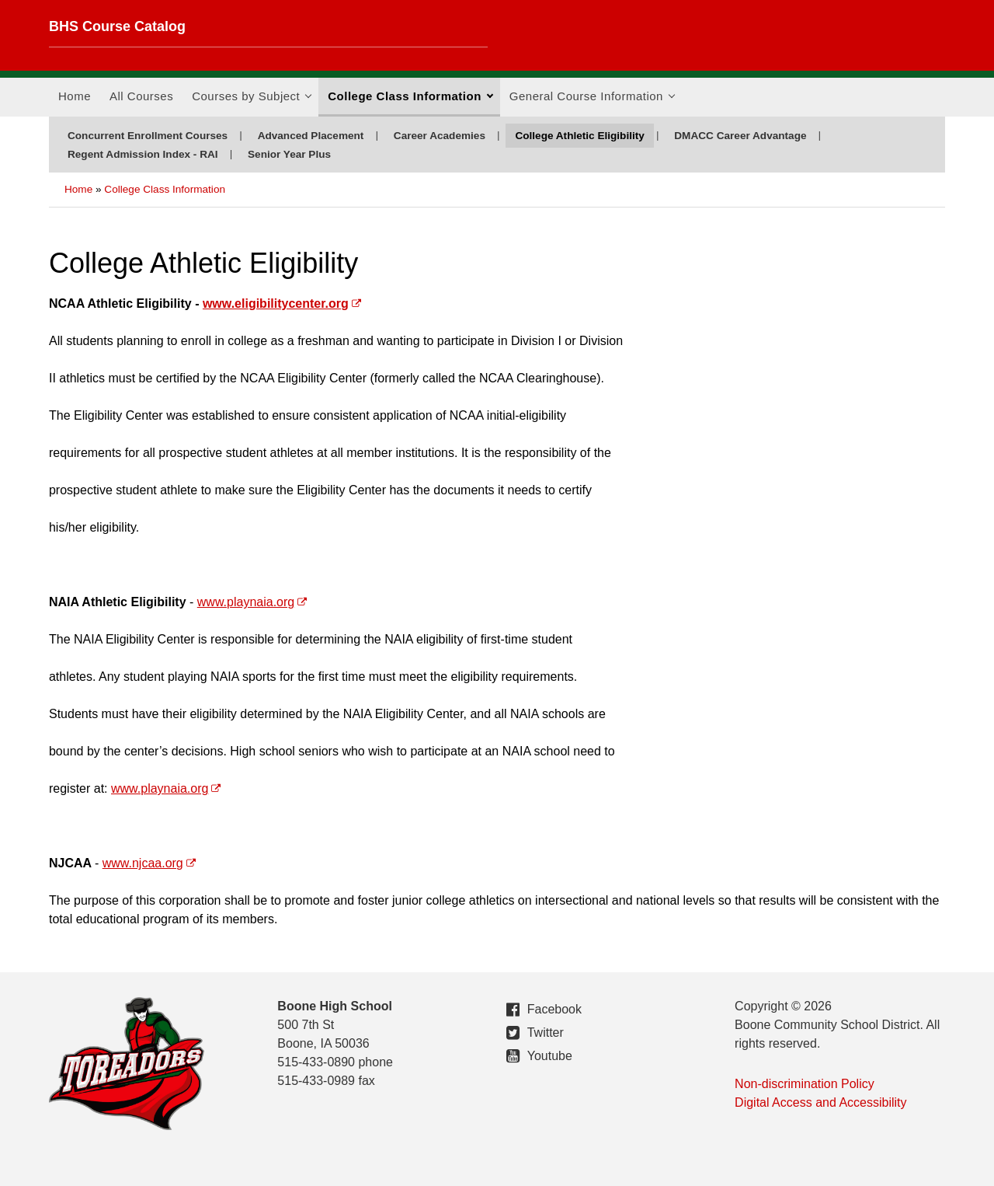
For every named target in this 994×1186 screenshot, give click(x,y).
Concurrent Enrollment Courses (148, 135)
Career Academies (439, 135)
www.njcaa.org (143, 863)
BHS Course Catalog (117, 26)
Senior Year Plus (289, 154)
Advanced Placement (311, 135)
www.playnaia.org (245, 602)
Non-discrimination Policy (804, 1083)
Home (74, 96)
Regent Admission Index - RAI (143, 154)
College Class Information (410, 101)
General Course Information (592, 101)
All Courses (141, 96)
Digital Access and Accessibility (820, 1102)
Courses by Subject (251, 101)
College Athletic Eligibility (579, 135)
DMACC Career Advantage (740, 135)
